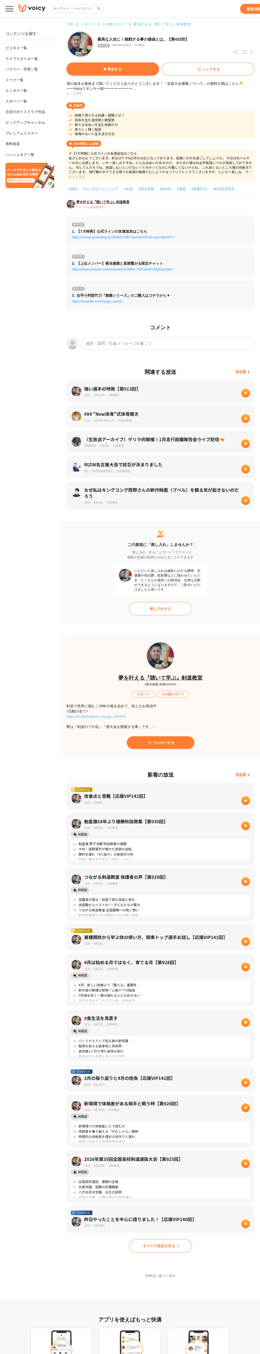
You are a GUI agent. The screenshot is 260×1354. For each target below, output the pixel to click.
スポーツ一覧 (16, 101)
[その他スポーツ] (173, 694)
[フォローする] (160, 742)
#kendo (165, 189)
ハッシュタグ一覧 (20, 155)
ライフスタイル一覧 (22, 59)
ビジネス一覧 (16, 48)
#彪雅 (181, 189)
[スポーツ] (143, 694)
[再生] (245, 393)
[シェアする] (208, 69)
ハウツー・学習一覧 (22, 69)
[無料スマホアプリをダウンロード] (30, 175)
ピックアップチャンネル (25, 122)
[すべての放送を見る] (160, 1246)
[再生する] (112, 69)
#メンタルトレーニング (100, 189)
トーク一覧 (15, 80)
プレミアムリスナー (22, 133)
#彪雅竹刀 (199, 189)
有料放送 (13, 144)
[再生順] (243, 372)
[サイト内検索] (98, 9)
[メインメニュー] (9, 8)
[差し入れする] (160, 608)
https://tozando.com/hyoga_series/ (97, 301)
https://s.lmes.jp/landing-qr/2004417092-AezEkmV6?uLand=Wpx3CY (123, 237)
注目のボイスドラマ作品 (25, 112)
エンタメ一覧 (16, 90)
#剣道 (128, 189)
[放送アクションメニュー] (251, 52)
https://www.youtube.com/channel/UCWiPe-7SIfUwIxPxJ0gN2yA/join (122, 269)
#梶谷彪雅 (146, 189)
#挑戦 (73, 189)
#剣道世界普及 (224, 189)
